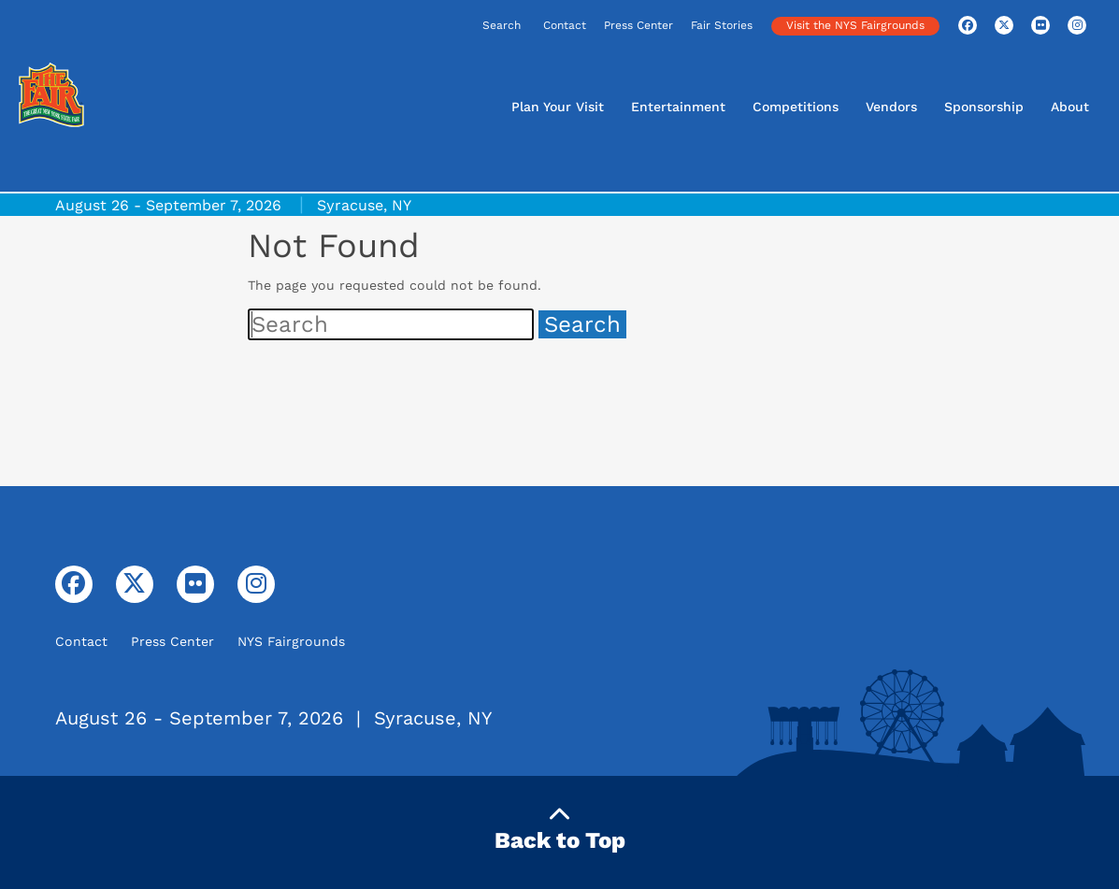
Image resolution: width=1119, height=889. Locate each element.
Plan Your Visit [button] (557, 106)
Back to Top (560, 828)
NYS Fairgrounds (291, 641)
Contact (564, 25)
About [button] (1070, 106)
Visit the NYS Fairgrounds (855, 25)
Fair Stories (722, 25)
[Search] (443, 27)
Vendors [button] (891, 106)
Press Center (638, 25)
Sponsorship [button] (984, 106)
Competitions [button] (796, 106)
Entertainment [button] (678, 106)
